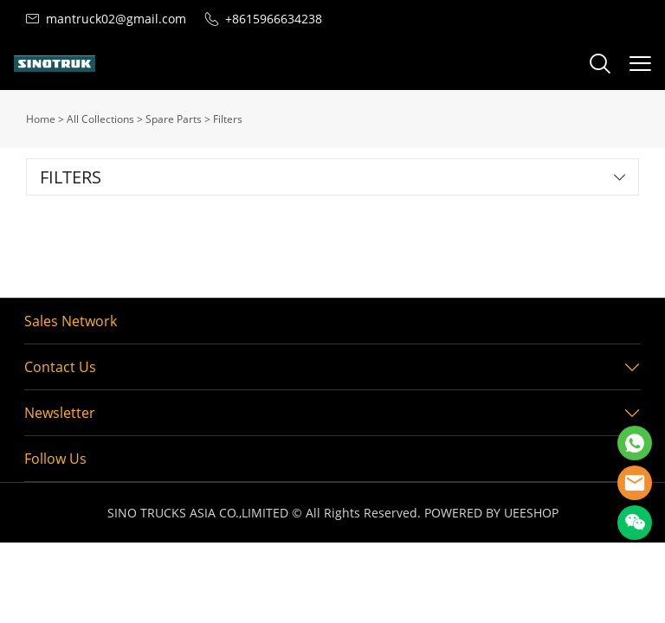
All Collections (100, 119)
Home (40, 119)
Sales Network (70, 321)
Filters (227, 119)
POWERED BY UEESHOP (491, 512)
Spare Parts (173, 119)
